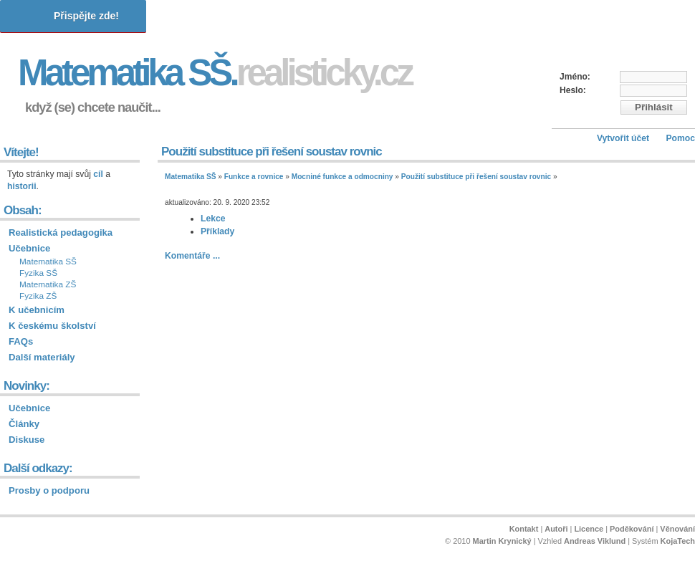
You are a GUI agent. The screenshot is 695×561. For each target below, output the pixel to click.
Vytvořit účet (623, 138)
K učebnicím (36, 310)
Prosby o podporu (49, 490)
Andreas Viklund (595, 541)
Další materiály (42, 357)
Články (24, 423)
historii (22, 186)
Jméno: (575, 77)
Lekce (213, 219)
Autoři (556, 528)
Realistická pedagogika (60, 232)
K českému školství (52, 325)
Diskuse (26, 439)
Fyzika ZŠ (38, 296)
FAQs (21, 341)
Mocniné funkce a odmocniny (342, 177)
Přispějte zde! (86, 15)
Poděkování (631, 528)
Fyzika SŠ (38, 273)
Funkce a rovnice (254, 177)
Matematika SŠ (190, 177)
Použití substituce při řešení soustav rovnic (476, 177)
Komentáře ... (192, 256)
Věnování (677, 528)
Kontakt (524, 528)
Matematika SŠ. (214, 72)
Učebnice (29, 248)
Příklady (217, 231)
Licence (588, 528)
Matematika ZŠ (47, 284)
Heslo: (573, 90)
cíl (98, 174)
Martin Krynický (502, 541)
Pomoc (680, 138)
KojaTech (678, 541)
